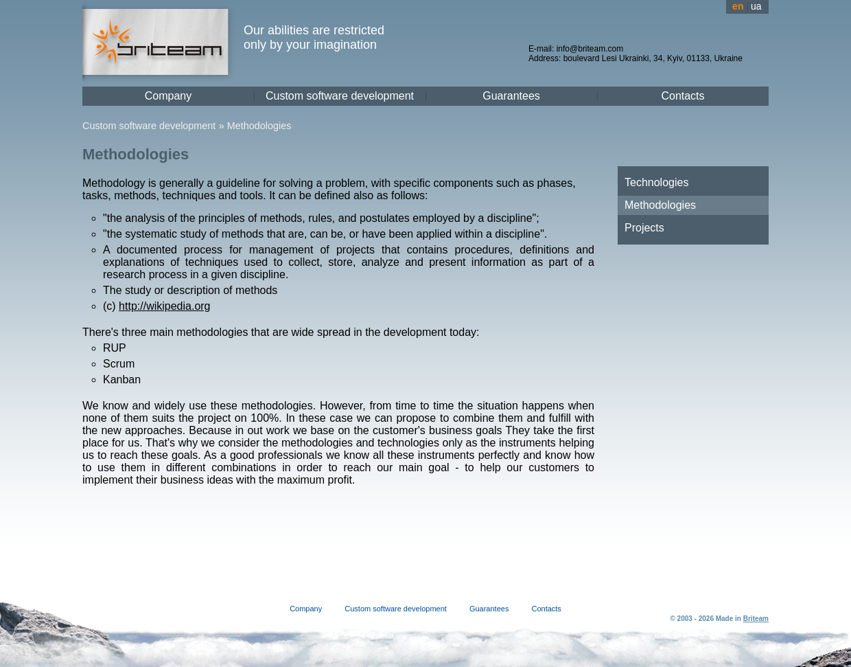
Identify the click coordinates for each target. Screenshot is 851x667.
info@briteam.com (590, 49)
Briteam (756, 618)
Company (168, 96)
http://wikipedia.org (164, 306)
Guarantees (511, 96)
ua (756, 6)
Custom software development (340, 96)
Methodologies (259, 125)
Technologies (656, 182)
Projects (644, 228)
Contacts (682, 96)
